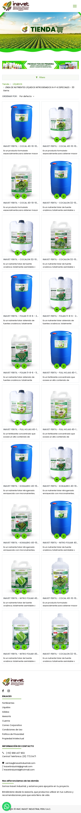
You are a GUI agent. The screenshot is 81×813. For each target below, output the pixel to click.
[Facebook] (4, 691)
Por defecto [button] (26, 96)
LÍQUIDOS (17, 84)
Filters (40, 77)
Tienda (5, 84)
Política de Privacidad (13, 734)
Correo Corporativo (12, 725)
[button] (17, 139)
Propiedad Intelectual (13, 738)
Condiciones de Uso (12, 729)
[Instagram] (9, 691)
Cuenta (6, 720)
